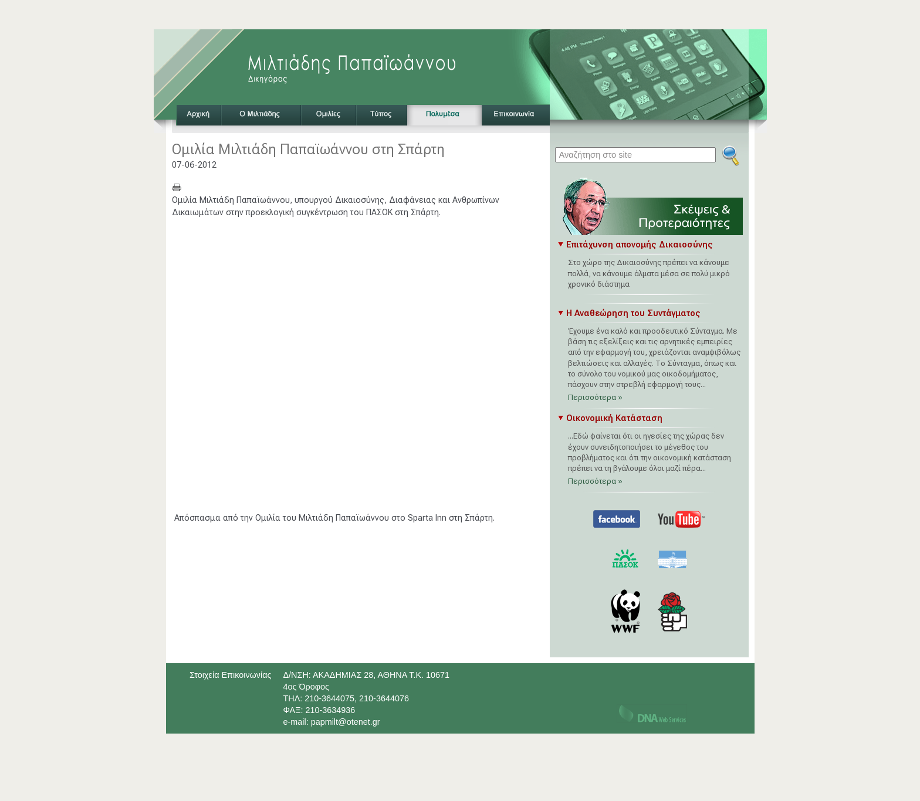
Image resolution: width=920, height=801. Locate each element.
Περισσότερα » (595, 397)
